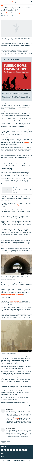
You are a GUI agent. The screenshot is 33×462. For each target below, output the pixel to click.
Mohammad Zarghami (17, 13)
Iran (2, 5)
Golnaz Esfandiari (6, 13)
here (6, 99)
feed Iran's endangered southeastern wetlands (12, 294)
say (1, 120)
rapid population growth (15, 301)
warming (16, 205)
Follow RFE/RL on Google (19, 460)
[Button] (30, 18)
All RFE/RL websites (7, 460)
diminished (26, 142)
